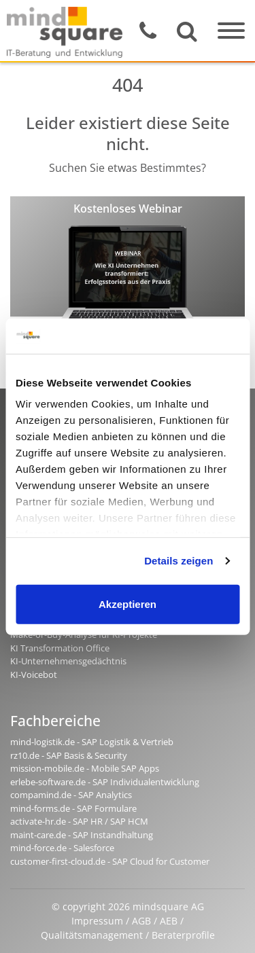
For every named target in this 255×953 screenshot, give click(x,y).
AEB (168, 920)
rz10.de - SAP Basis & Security (68, 755)
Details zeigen (178, 561)
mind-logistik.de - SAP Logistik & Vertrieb (91, 742)
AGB (141, 920)
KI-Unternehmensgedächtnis (68, 661)
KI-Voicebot (33, 674)
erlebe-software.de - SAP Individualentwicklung (104, 782)
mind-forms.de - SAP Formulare (73, 808)
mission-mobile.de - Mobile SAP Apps (84, 768)
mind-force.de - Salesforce (62, 848)
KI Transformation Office (59, 648)
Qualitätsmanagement (92, 935)
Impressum (97, 920)
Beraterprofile (183, 935)
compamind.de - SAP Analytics (71, 795)
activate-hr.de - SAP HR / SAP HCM (79, 821)
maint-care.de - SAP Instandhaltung (81, 835)
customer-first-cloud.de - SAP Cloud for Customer (109, 861)
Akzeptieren (127, 604)
